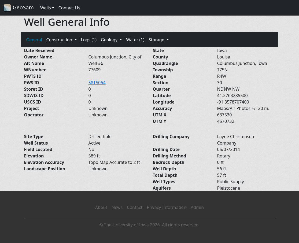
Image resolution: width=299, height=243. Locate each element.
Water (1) (135, 40)
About (101, 207)
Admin (197, 207)
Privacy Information (166, 207)
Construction (59, 40)
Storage (157, 40)
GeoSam (18, 8)
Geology (110, 40)
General (34, 40)
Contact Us (69, 8)
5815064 (97, 83)
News (117, 207)
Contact (134, 207)
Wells (45, 8)
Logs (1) (89, 40)
